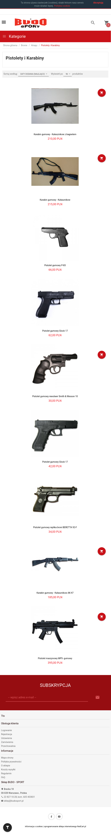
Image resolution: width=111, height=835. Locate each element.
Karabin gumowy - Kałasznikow (55, 200)
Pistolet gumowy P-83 (55, 265)
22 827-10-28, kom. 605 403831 (18, 797)
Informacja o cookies (34, 826)
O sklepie (5, 765)
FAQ (3, 777)
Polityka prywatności (11, 761)
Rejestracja (6, 734)
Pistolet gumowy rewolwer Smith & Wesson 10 (55, 396)
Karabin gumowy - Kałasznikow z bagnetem (55, 134)
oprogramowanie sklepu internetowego (60, 826)
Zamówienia (7, 742)
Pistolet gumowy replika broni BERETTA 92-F (55, 527)
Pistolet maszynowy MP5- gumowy (55, 658)
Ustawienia (6, 738)
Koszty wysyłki (8, 769)
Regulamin (6, 773)
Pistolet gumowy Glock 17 (55, 331)
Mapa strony (7, 757)
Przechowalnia (8, 746)
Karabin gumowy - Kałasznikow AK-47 (55, 593)
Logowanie (6, 730)
